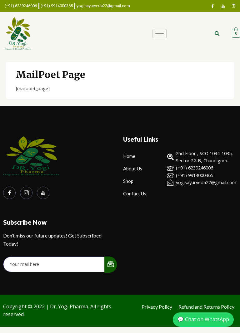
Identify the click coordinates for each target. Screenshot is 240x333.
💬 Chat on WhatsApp (203, 319)
